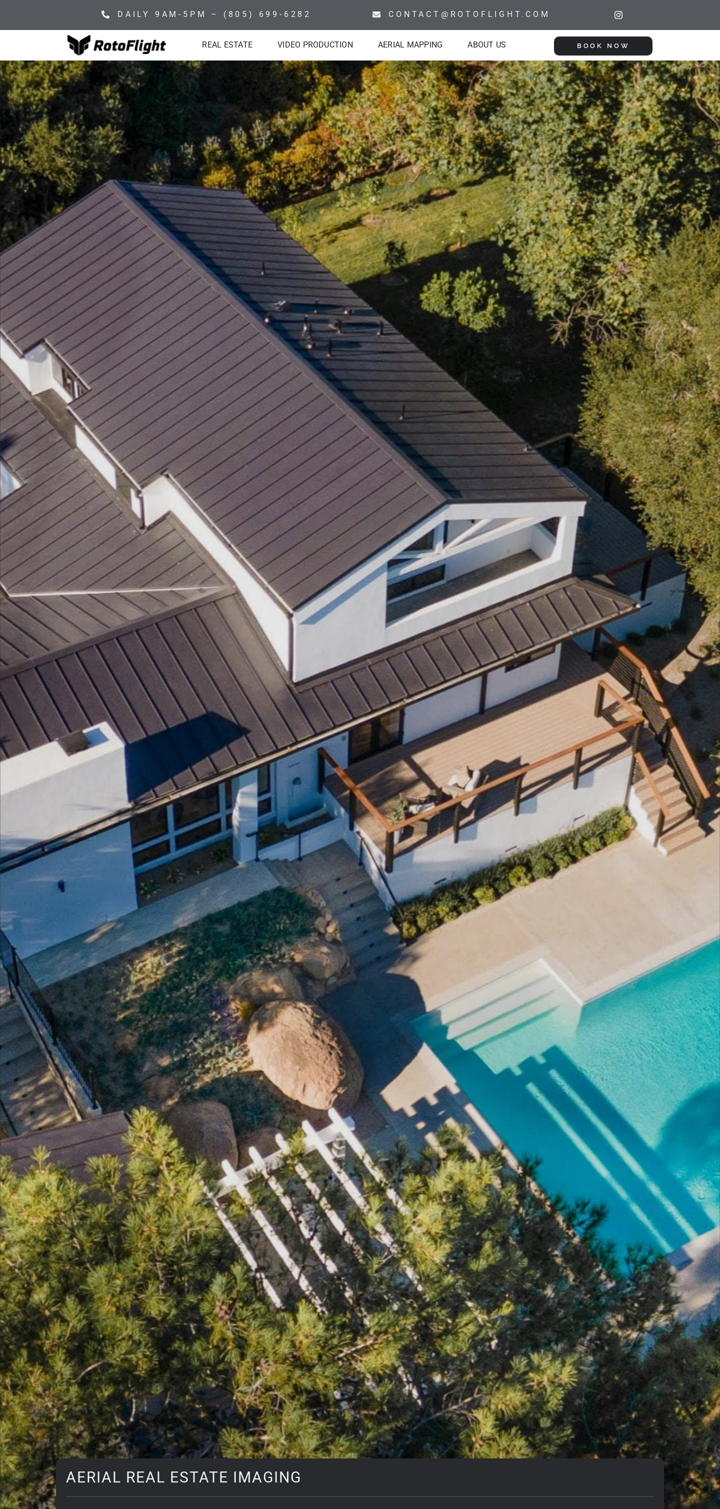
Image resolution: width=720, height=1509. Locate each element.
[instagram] (618, 15)
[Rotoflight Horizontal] (117, 39)
